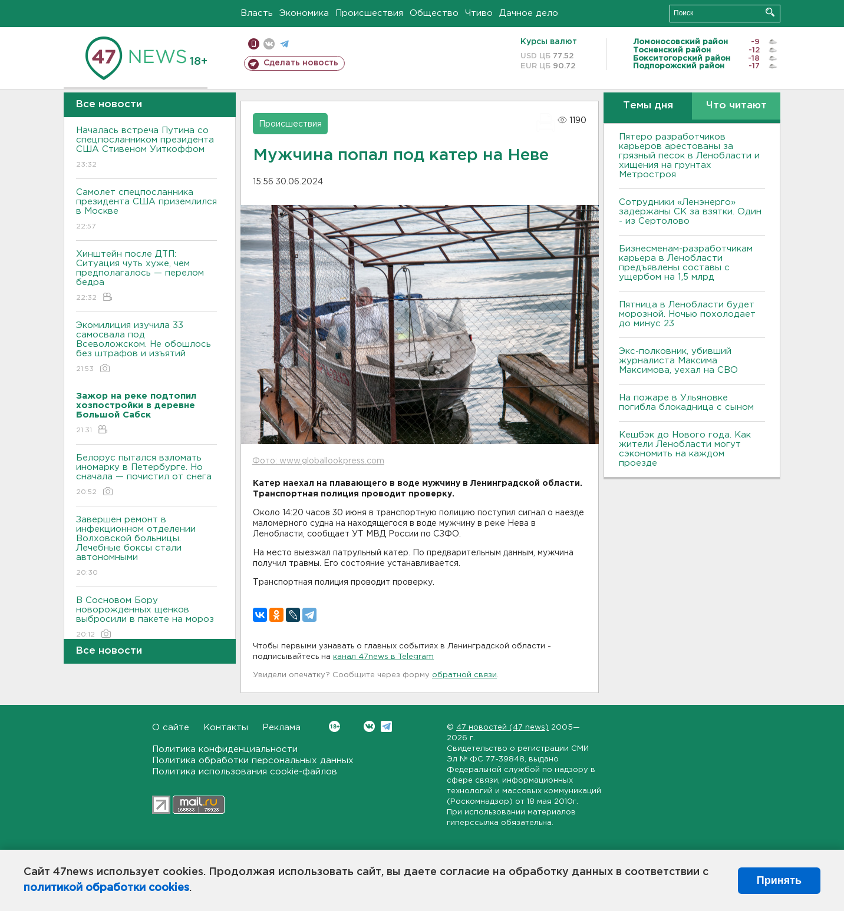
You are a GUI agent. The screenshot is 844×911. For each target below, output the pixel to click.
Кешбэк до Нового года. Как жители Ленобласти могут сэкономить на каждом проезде (685, 449)
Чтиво (479, 13)
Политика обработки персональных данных (253, 760)
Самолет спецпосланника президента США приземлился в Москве (146, 209)
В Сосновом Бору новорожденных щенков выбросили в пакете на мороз (146, 618)
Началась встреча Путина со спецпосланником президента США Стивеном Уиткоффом (146, 148)
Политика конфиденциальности (225, 749)
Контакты (225, 727)
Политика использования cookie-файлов (244, 772)
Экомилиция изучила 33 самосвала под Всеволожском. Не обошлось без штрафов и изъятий (146, 348)
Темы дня (648, 105)
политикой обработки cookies (106, 888)
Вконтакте (334, 726)
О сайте (170, 727)
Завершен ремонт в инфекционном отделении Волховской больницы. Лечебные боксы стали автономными (146, 547)
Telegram (386, 726)
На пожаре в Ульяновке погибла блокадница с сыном (686, 402)
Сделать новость (300, 63)
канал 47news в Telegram (383, 657)
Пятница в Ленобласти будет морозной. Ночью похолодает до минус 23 (687, 314)
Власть (256, 13)
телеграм (284, 43)
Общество (434, 13)
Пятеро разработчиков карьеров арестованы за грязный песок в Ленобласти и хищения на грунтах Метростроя (689, 155)
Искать (770, 12)
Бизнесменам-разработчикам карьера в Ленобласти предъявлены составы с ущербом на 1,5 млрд (686, 263)
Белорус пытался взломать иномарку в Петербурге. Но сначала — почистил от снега (146, 475)
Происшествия (369, 13)
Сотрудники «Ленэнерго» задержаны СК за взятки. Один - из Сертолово (690, 211)
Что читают (736, 105)
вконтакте (269, 43)
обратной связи (464, 675)
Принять (779, 880)
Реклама (281, 727)
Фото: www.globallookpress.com (318, 461)
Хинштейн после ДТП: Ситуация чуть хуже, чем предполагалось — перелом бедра (146, 276)
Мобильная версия (253, 43)
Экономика (304, 13)
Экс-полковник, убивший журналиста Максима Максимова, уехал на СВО (678, 360)
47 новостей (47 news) (502, 727)
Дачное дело (528, 13)
